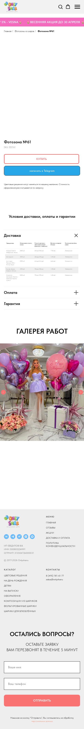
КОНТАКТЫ (53, 569)
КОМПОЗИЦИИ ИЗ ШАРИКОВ (20, 601)
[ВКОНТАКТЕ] (6, 536)
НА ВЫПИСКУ (11, 590)
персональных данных (42, 721)
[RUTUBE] (19, 536)
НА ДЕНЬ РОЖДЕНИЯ (15, 580)
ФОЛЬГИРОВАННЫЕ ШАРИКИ (20, 606)
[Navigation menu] (77, 7)
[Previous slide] (3, 392)
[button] (60, 6)
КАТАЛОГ (10, 569)
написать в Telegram (42, 170)
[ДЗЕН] (25, 536)
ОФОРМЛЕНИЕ (12, 596)
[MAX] (32, 536)
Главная (7, 31)
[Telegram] (12, 536)
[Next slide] (80, 392)
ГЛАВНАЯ (51, 522)
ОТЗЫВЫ (50, 527)
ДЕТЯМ (7, 585)
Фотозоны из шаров (24, 31)
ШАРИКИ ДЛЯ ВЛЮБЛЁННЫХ (20, 611)
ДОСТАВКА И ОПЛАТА (58, 538)
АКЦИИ (50, 532)
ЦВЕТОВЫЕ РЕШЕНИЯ (15, 575)
